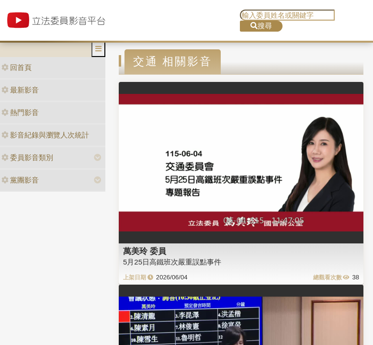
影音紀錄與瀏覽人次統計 (45, 135)
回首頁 (16, 67)
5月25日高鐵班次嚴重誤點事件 (172, 262)
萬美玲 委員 (144, 251)
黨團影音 (20, 180)
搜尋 (261, 26)
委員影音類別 (27, 157)
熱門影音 (20, 112)
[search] (287, 15)
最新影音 (20, 90)
